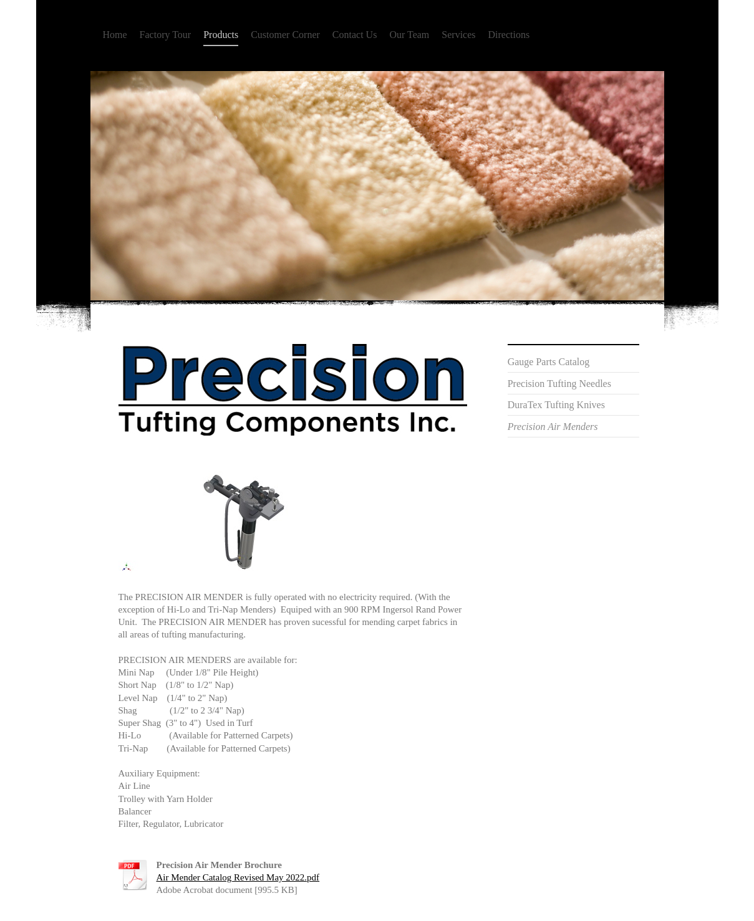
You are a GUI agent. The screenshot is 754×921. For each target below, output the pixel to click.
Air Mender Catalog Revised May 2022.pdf (238, 877)
